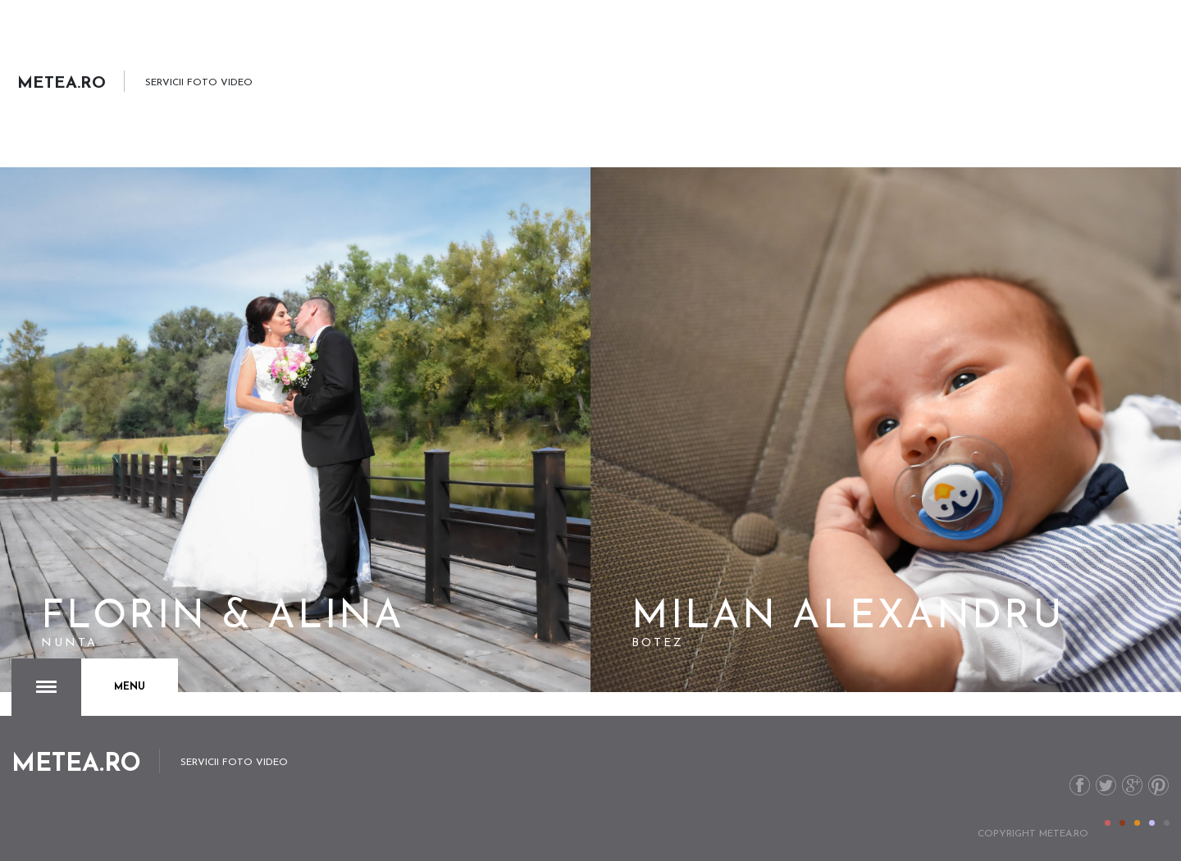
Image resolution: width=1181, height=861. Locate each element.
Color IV (1152, 823)
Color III (1137, 823)
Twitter (1106, 785)
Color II (1122, 823)
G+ (1132, 785)
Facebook (1080, 785)
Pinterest (1158, 785)
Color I (1107, 823)
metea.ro (1063, 834)
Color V (1167, 823)
